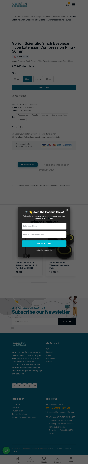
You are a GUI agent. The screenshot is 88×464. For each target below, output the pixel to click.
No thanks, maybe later (44, 250)
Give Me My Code (44, 243)
